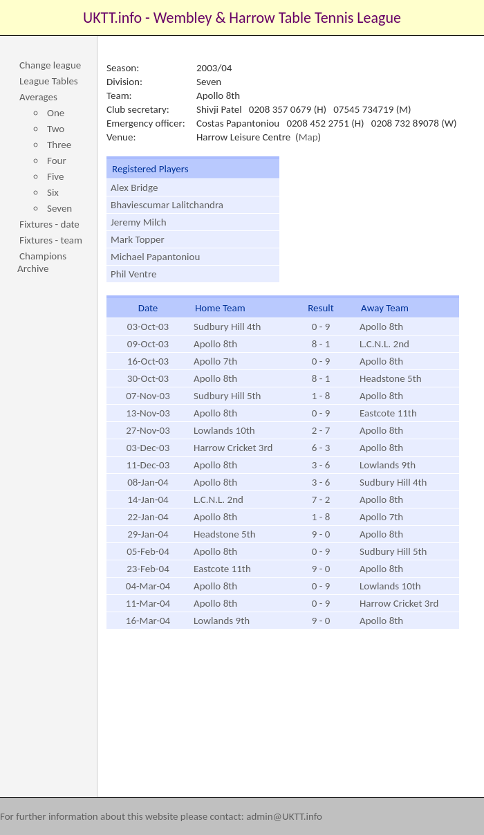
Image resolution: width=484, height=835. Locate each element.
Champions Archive (41, 262)
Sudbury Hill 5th (227, 395)
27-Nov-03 (148, 430)
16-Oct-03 (148, 361)
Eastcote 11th (388, 413)
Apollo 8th (381, 326)
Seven (59, 208)
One (55, 113)
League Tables (48, 81)
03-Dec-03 (148, 447)
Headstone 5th (391, 378)
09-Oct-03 (148, 344)
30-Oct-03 (148, 378)
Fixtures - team (50, 240)
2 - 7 (321, 430)
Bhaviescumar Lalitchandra (167, 205)
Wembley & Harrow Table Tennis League (277, 17)
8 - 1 (321, 344)
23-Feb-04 (148, 568)
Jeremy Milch (139, 222)
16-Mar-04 (148, 620)
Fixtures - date (49, 224)
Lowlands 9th (388, 465)
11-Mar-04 (148, 603)
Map (308, 137)
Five (55, 176)
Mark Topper (138, 239)
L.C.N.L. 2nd (384, 344)
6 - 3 (321, 447)
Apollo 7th (215, 361)
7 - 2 (321, 499)
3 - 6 (321, 465)
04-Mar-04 (148, 586)
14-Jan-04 (147, 499)
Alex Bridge (134, 187)
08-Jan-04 (147, 482)
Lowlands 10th (224, 430)
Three (59, 144)
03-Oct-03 (148, 326)
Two (55, 128)
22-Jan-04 (147, 517)
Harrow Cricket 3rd (233, 447)
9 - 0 (321, 534)
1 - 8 (321, 395)
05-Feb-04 (148, 551)
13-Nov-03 (148, 413)
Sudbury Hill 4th (227, 326)
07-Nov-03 (148, 395)
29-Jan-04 (147, 534)
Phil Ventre (133, 274)
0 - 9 (321, 326)
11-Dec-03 (148, 465)
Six (53, 192)
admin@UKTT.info (284, 816)
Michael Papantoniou (155, 256)
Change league (50, 65)
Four (56, 160)
